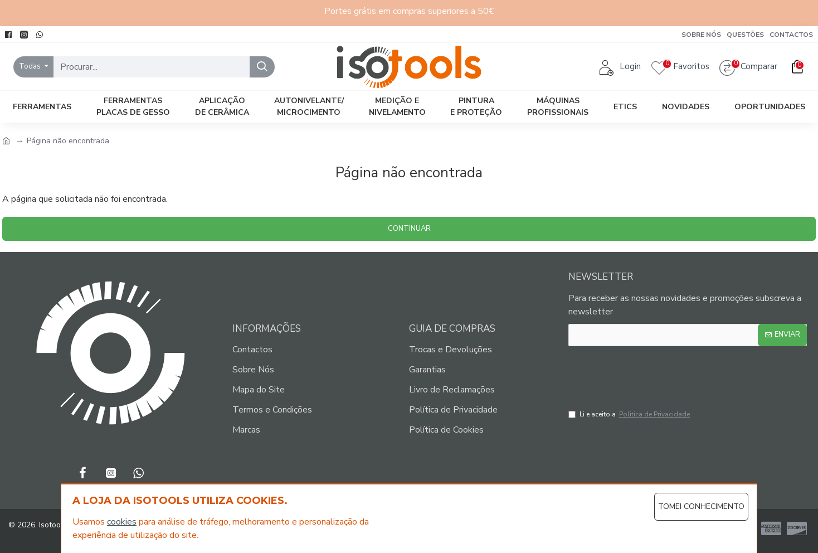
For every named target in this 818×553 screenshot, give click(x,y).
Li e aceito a (630, 414)
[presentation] (655, 375)
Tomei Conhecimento (701, 506)
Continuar (409, 229)
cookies (122, 522)
